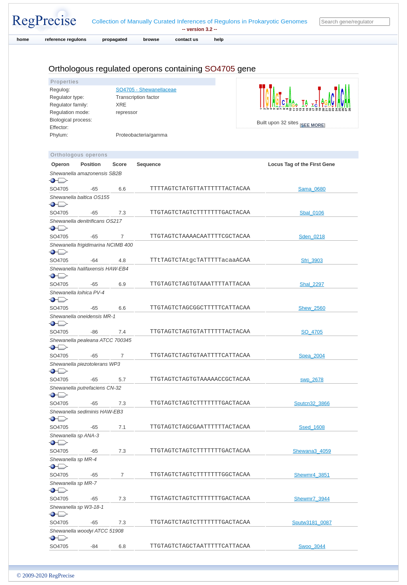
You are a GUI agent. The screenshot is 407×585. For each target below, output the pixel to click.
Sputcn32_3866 (312, 403)
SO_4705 (312, 332)
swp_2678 (312, 379)
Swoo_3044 (312, 546)
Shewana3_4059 (312, 451)
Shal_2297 (312, 284)
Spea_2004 (312, 356)
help (219, 39)
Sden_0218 (312, 236)
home (23, 39)
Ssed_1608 (312, 427)
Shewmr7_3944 (312, 499)
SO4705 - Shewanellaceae (146, 90)
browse (151, 39)
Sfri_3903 (312, 260)
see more (312, 125)
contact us (186, 39)
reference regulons (65, 39)
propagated (114, 39)
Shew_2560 (312, 308)
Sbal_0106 (312, 213)
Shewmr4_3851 (312, 475)
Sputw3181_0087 (312, 522)
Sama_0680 (312, 189)
